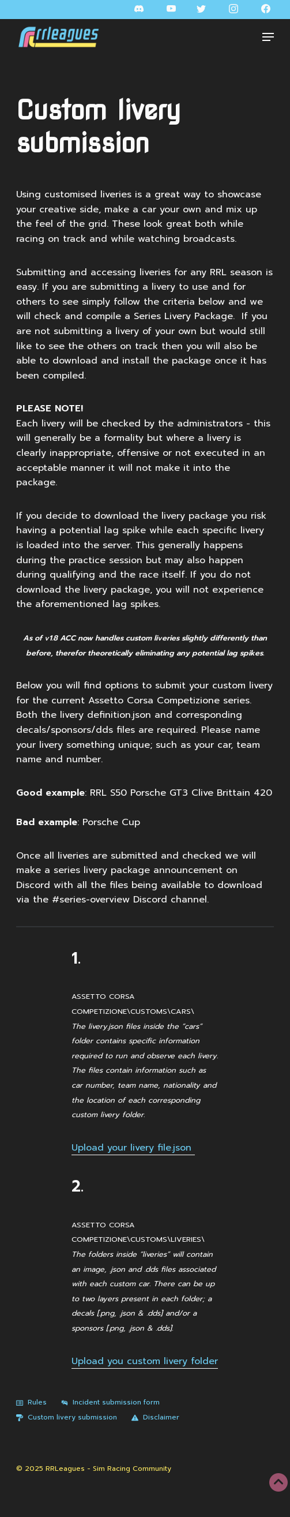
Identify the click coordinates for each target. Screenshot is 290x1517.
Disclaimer (155, 1417)
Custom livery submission (66, 1417)
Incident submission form (110, 1402)
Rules (31, 1402)
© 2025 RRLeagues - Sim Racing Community (93, 1468)
